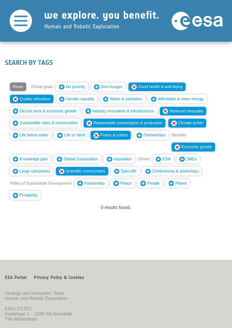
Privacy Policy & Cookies (59, 277)
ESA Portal (16, 277)
